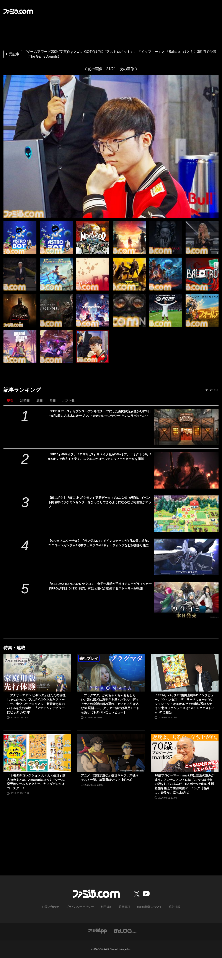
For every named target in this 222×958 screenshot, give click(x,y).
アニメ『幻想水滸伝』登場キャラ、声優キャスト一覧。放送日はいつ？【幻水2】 (110, 777)
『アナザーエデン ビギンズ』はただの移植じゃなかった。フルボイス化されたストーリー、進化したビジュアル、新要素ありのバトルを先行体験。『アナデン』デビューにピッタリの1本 (36, 703)
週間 (39, 400)
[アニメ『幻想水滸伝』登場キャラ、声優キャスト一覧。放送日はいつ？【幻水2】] (111, 753)
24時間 (24, 400)
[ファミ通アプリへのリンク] (97, 930)
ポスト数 (68, 400)
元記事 (12, 54)
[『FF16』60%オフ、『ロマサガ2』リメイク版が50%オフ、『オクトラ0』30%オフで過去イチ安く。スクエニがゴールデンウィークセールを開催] (186, 470)
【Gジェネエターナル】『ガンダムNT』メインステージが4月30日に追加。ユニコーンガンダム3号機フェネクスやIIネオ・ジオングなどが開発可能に (99, 543)
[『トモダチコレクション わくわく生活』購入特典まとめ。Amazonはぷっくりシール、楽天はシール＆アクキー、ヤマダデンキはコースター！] (37, 753)
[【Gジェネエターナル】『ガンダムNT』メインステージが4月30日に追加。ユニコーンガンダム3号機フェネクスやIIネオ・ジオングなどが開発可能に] (186, 557)
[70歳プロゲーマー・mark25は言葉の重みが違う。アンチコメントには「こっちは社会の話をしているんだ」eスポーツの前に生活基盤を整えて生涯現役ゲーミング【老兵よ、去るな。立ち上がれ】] (185, 753)
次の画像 (127, 69)
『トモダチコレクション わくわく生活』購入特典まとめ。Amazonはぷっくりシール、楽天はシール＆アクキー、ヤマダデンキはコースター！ (37, 782)
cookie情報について (147, 906)
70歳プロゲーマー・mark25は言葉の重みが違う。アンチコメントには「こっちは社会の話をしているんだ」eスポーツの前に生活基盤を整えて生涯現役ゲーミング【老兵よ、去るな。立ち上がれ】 (184, 784)
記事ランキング (22, 390)
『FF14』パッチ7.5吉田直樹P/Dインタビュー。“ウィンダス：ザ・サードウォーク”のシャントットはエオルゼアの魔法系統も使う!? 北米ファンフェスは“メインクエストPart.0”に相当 (184, 703)
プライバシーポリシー (81, 906)
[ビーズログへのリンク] (125, 930)
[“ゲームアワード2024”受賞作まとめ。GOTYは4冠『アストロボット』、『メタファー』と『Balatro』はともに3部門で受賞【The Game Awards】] (19, 237)
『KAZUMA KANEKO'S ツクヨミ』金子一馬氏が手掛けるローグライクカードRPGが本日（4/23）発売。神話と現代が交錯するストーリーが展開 (100, 586)
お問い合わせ (53, 906)
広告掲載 (171, 906)
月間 (52, 400)
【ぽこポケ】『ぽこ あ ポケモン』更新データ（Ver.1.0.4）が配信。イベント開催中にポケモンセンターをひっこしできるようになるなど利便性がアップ (99, 502)
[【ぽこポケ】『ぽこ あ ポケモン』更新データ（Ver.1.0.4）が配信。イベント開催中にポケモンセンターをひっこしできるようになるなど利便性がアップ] (186, 513)
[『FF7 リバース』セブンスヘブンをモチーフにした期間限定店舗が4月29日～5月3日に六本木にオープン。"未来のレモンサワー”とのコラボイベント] (186, 427)
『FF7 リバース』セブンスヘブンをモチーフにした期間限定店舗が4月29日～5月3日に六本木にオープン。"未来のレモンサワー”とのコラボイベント (99, 413)
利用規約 (106, 906)
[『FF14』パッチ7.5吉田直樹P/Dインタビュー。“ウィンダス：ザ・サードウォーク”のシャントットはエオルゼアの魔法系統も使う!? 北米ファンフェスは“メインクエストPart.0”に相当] (185, 673)
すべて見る (212, 389)
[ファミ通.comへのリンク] (18, 11)
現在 (10, 400)
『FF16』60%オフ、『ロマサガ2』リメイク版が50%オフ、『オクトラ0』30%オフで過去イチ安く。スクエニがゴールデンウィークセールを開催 (99, 457)
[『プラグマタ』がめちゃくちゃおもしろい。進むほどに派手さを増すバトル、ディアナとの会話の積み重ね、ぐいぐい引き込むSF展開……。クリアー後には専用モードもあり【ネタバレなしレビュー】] (111, 673)
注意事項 (124, 906)
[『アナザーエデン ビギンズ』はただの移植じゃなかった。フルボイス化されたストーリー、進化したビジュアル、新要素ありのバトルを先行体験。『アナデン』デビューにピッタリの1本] (37, 673)
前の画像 (95, 69)
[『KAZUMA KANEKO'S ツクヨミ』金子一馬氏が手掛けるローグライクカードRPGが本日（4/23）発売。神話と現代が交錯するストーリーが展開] (186, 600)
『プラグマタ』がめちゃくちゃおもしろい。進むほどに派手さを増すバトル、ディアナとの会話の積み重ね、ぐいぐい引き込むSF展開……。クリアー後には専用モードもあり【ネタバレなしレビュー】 (110, 703)
